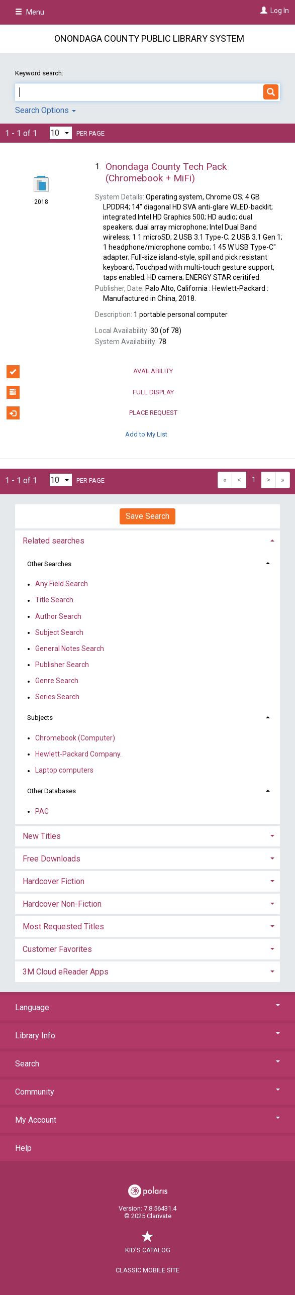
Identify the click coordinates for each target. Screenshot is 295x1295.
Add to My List (146, 434)
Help (23, 1148)
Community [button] (147, 1092)
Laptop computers (64, 771)
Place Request (92, 412)
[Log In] (262, 11)
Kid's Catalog (147, 1245)
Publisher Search (62, 665)
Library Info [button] (147, 1035)
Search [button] (147, 1063)
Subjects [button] (40, 717)
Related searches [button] (53, 541)
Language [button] (147, 1007)
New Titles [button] (42, 836)
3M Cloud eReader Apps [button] (66, 972)
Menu (29, 12)
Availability (90, 371)
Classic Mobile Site (147, 1270)
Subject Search (59, 632)
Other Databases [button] (51, 791)
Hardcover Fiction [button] (53, 881)
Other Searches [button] (49, 564)
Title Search (54, 600)
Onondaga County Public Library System (149, 38)
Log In (279, 11)
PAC (42, 811)
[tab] (147, 539)
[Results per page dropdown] (61, 133)
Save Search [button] (147, 516)
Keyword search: (40, 73)
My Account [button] (147, 1120)
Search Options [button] (45, 110)
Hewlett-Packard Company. (78, 754)
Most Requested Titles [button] (63, 926)
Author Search (58, 616)
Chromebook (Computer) (75, 738)
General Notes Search (69, 648)
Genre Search (56, 681)
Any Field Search (61, 584)
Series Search (57, 697)
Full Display (90, 392)
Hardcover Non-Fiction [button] (62, 904)
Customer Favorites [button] (57, 949)
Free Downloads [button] (51, 859)
